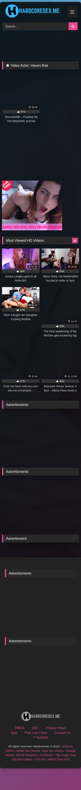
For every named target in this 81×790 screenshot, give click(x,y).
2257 (35, 728)
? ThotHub (40, 737)
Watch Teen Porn (59, 759)
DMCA (19, 728)
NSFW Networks (26, 755)
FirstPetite (46, 755)
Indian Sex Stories (28, 750)
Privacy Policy (56, 728)
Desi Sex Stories (53, 750)
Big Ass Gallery (22, 759)
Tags (14, 732)
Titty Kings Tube (65, 755)
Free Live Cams (36, 732)
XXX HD (40, 759)
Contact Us (62, 732)
